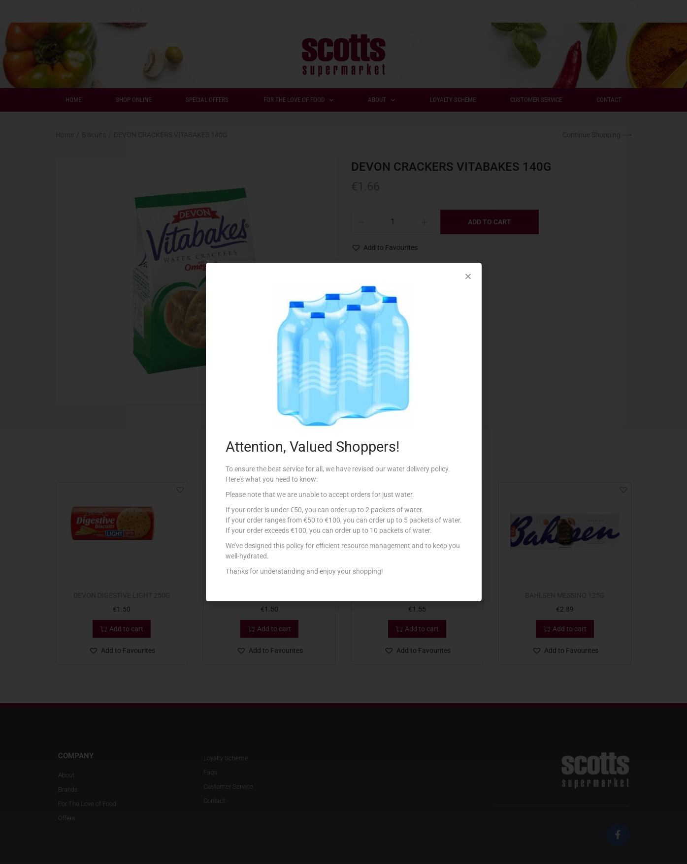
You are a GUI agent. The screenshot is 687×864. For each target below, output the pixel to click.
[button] (468, 276)
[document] (343, 432)
